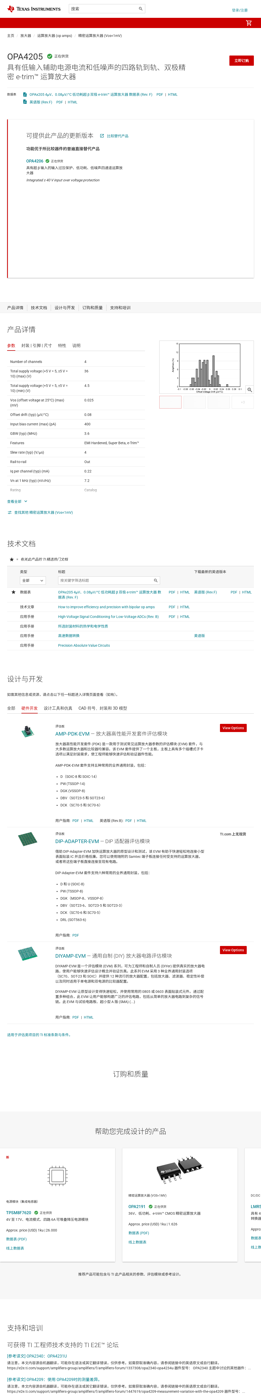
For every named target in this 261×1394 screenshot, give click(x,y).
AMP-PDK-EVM (72, 651)
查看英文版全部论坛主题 (73, 1375)
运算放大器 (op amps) (54, 36)
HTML (173, 94)
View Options (233, 645)
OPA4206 (34, 161)
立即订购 (241, 61)
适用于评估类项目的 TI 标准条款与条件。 (39, 952)
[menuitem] (234, 23)
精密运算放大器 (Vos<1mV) (100, 36)
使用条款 (126, 1388)
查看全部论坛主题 (25, 1375)
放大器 (25, 36)
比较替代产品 (117, 136)
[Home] (34, 9)
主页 (10, 36)
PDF (159, 94)
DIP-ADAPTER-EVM (77, 759)
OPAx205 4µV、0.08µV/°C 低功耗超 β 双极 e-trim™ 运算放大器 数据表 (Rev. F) (91, 94)
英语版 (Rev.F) (41, 102)
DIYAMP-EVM (70, 873)
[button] (12, 23)
